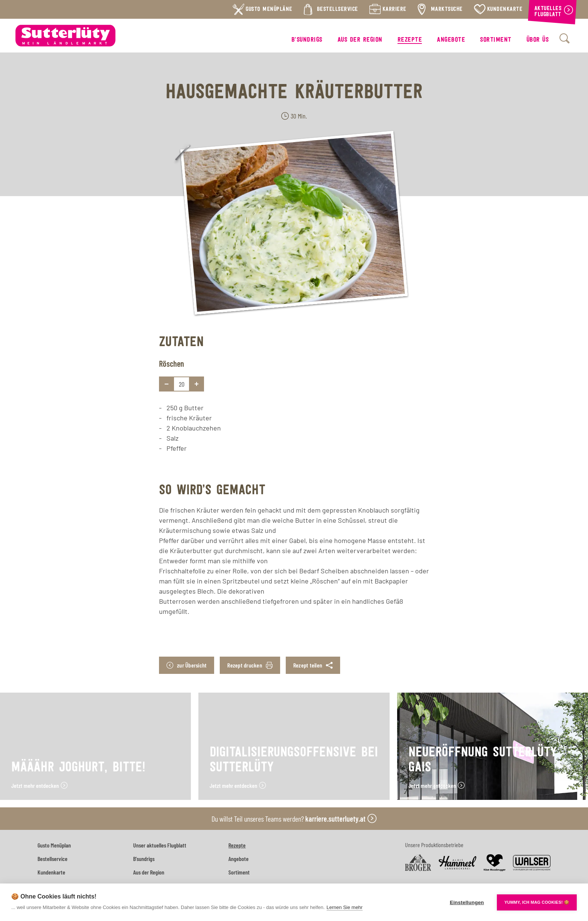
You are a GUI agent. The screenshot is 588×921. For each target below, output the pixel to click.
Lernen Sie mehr (345, 907)
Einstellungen (467, 902)
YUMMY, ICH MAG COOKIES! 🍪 (536, 902)
